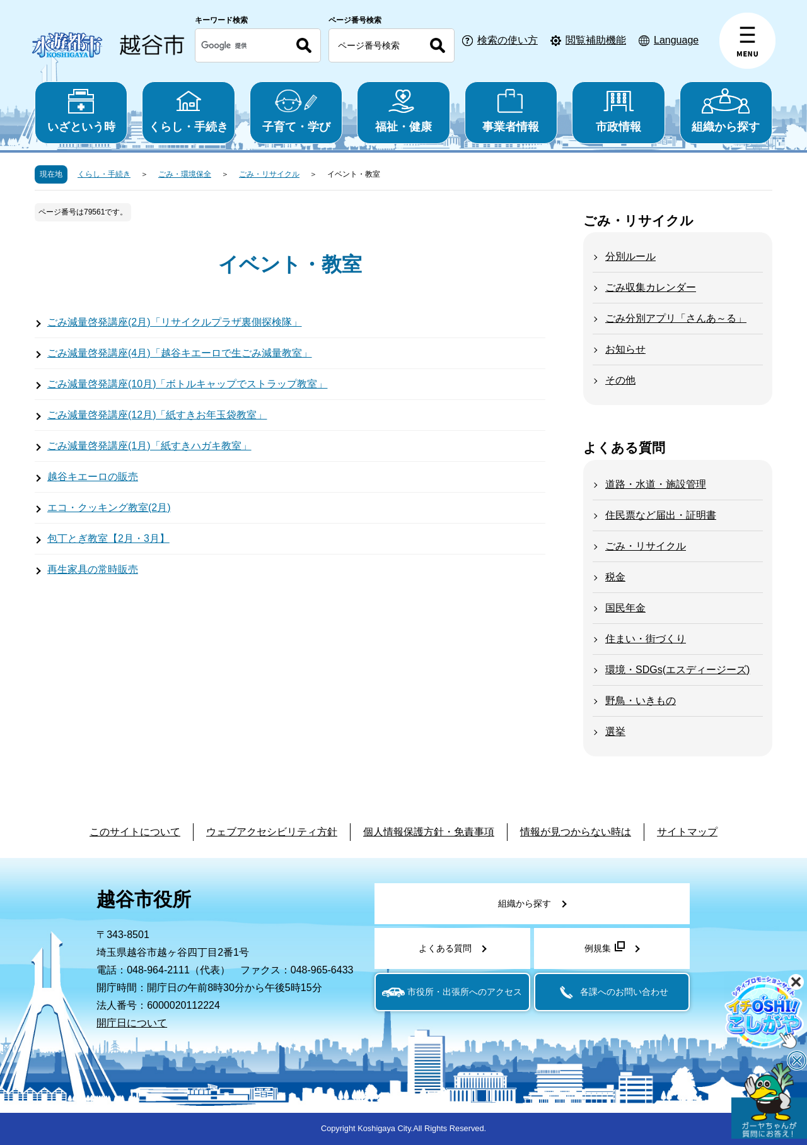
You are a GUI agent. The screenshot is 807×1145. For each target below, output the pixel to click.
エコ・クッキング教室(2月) (109, 507)
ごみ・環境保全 (184, 174)
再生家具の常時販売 (92, 569)
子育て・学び (296, 110)
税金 (615, 577)
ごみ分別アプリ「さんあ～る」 (675, 318)
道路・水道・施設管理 (655, 484)
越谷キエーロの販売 (92, 476)
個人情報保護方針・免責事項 (428, 831)
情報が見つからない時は (575, 831)
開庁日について (131, 1023)
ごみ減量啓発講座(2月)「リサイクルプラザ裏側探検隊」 (174, 322)
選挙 (615, 731)
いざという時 (81, 110)
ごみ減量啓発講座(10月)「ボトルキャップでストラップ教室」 (187, 384)
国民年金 (625, 607)
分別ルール (630, 256)
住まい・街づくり (645, 638)
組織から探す (726, 110)
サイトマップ (687, 831)
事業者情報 (511, 110)
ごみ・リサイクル (269, 174)
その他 (620, 380)
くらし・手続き (188, 110)
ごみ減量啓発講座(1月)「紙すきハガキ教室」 (149, 445)
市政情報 (618, 110)
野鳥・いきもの (640, 700)
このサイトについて (135, 831)
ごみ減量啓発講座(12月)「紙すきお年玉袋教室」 (157, 414)
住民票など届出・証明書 (660, 515)
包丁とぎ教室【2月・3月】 (108, 538)
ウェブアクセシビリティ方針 (271, 831)
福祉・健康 (403, 110)
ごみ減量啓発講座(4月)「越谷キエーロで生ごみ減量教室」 (179, 353)
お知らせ (625, 349)
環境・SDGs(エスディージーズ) (677, 669)
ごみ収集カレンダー (650, 287)
